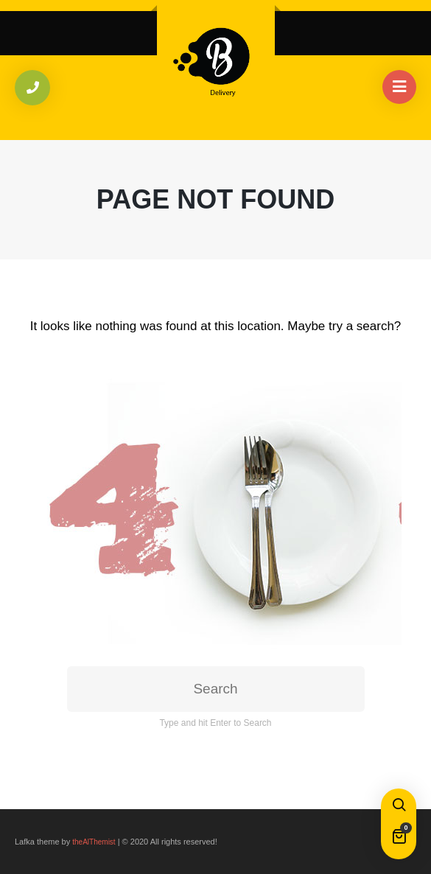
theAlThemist (93, 842)
